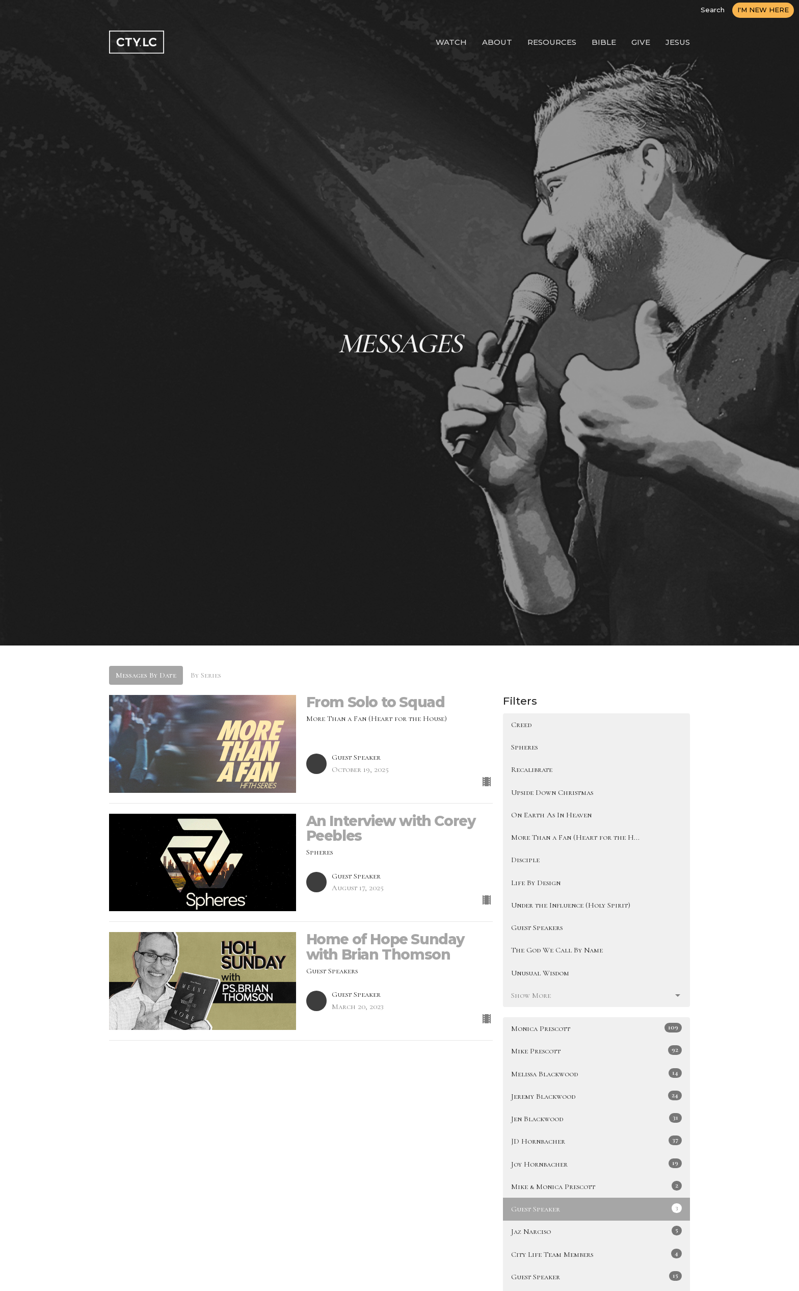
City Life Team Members (596, 1254)
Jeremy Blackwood (596, 1096)
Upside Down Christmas (552, 792)
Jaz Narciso (596, 1231)
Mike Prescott (596, 1050)
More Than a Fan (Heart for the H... (575, 837)
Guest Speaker (596, 1208)
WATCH (451, 42)
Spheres (524, 747)
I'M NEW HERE (763, 10)
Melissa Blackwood (596, 1073)
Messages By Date (146, 675)
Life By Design (536, 882)
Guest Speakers (537, 927)
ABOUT (497, 42)
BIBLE (604, 42)
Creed (521, 724)
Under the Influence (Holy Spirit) (570, 905)
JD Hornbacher (596, 1140)
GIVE (640, 42)
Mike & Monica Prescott (596, 1186)
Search (713, 10)
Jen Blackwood (596, 1118)
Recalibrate (531, 769)
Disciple (525, 859)
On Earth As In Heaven (551, 814)
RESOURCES (551, 42)
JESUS (677, 42)
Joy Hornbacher (596, 1163)
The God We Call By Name (557, 949)
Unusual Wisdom (540, 972)
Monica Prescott (596, 1028)
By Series (206, 675)
